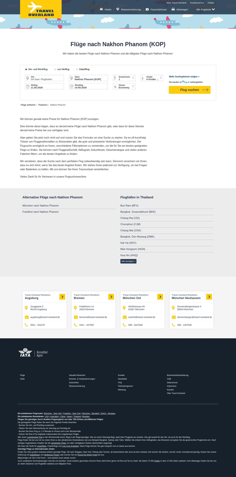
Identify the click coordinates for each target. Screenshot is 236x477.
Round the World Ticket (87, 455)
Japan (69, 416)
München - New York (53, 413)
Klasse (122, 85)
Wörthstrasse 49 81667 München (134, 308)
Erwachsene (124, 77)
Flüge (22, 375)
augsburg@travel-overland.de (42, 317)
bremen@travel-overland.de (90, 317)
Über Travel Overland (176, 393)
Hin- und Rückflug (38, 69)
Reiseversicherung (128, 9)
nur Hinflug (63, 69)
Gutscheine (74, 382)
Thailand (77, 416)
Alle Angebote (205, 9)
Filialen (211, 3)
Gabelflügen (35, 455)
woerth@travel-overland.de (139, 317)
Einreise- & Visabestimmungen (82, 379)
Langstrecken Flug (35, 437)
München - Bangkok (90, 413)
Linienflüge (41, 446)
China (62, 416)
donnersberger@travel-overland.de (192, 317)
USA (47, 416)
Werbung (122, 390)
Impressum (171, 386)
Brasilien (86, 416)
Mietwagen (180, 9)
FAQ (120, 382)
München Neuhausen (192, 297)
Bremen (94, 297)
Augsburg (45, 297)
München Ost (143, 297)
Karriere (170, 390)
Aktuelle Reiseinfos (77, 375)
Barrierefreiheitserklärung (178, 375)
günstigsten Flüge (58, 443)
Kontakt (121, 375)
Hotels (105, 9)
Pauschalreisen (156, 9)
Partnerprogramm (125, 386)
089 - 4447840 (133, 325)
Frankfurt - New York (72, 413)
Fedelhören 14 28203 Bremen (84, 308)
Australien (54, 416)
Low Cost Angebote (70, 446)
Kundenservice (197, 3)
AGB (169, 379)
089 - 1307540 (182, 325)
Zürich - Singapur (107, 413)
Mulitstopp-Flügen (51, 455)
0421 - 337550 (84, 325)
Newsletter (122, 379)
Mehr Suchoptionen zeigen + (184, 76)
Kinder (150, 77)
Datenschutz (172, 382)
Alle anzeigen (127, 261)
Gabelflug (84, 69)
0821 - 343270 (35, 325)
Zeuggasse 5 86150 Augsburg (36, 308)
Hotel (22, 379)
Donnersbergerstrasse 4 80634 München (186, 308)
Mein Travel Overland (176, 3)
